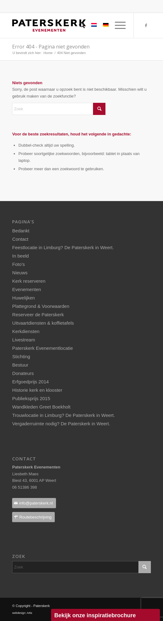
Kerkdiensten (26, 331)
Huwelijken (23, 297)
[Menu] (117, 25)
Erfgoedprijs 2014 (30, 381)
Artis (29, 612)
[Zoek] (79, 25)
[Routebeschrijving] (33, 517)
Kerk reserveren (28, 281)
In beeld (20, 255)
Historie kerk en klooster (37, 390)
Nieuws (19, 272)
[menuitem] (79, 25)
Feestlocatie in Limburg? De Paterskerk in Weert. (63, 247)
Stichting (21, 356)
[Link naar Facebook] (146, 25)
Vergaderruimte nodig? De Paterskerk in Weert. (61, 423)
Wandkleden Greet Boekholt (41, 406)
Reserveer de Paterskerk (38, 314)
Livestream (23, 339)
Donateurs (23, 373)
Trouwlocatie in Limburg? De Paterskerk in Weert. (63, 415)
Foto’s (18, 264)
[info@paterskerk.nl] (34, 503)
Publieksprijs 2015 (31, 398)
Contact (20, 239)
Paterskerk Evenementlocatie (42, 348)
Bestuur (20, 365)
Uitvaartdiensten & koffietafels (43, 323)
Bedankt (20, 230)
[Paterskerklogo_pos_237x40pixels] (67, 25)
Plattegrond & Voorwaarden (40, 306)
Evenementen (26, 289)
